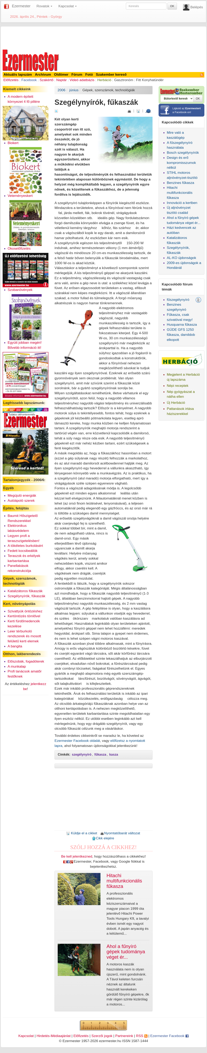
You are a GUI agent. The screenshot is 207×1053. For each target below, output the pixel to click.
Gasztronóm (123, 80)
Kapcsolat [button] (67, 6)
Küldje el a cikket (81, 833)
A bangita (15, 646)
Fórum (76, 74)
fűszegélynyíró (178, 300)
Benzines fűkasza (180, 183)
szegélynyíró (81, 754)
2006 (61, 90)
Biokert (13, 143)
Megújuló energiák (22, 495)
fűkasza (100, 754)
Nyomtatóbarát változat (120, 833)
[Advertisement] (103, 37)
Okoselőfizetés (19, 248)
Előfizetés (11, 80)
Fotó (89, 74)
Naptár (61, 80)
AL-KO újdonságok (181, 258)
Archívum (43, 74)
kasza (113, 754)
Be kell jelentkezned (76, 856)
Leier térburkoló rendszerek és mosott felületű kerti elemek (24, 636)
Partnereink (124, 1036)
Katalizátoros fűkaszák (25, 591)
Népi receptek (177, 386)
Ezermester (21, 6)
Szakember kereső (111, 74)
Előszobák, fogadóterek (26, 661)
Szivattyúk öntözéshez (25, 611)
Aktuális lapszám (18, 74)
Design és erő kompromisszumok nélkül (181, 163)
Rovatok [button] (44, 6)
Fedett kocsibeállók (23, 551)
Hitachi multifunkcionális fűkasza (179, 193)
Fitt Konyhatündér (150, 80)
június (73, 90)
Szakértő (46, 80)
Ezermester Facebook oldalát (77, 741)
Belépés (196, 7)
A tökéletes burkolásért (25, 546)
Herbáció (104, 80)
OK (172, 6)
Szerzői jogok (101, 1036)
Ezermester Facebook (169, 1036)
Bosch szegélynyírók (183, 153)
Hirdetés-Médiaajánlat (54, 1036)
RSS (141, 1036)
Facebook (29, 80)
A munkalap (17, 666)
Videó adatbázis (82, 80)
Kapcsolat (26, 1036)
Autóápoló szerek (21, 500)
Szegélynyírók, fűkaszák (26, 596)
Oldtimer (61, 74)
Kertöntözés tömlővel (24, 616)
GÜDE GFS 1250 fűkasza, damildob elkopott (181, 335)
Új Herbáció (176, 403)
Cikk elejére (103, 838)
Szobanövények (20, 290)
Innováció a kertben (182, 203)
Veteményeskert (20, 196)
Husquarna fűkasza (182, 324)
